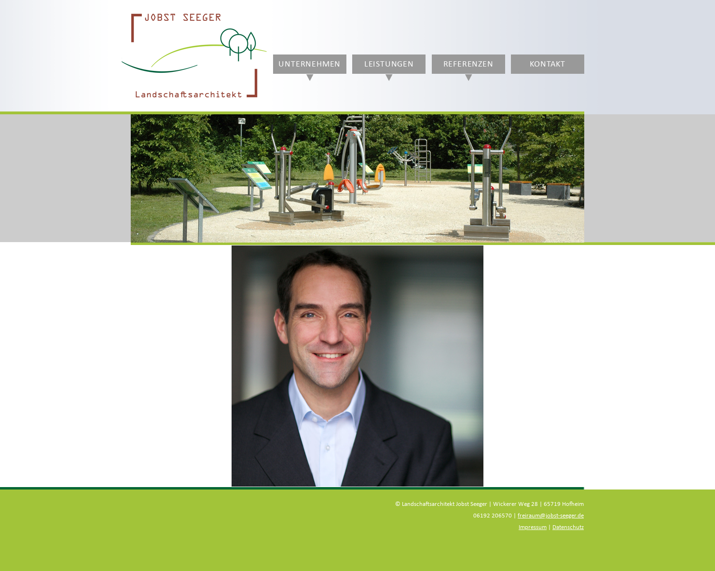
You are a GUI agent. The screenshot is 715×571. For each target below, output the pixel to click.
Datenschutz (568, 527)
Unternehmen (309, 64)
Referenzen (468, 64)
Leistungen (389, 64)
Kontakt (547, 64)
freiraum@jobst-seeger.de (551, 516)
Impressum (533, 527)
